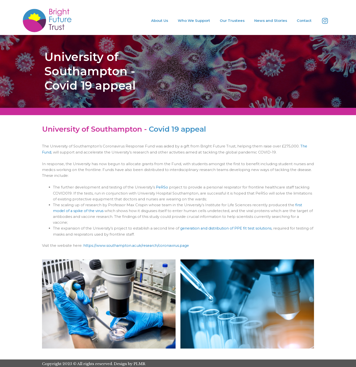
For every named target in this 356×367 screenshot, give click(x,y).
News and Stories (270, 20)
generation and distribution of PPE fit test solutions (226, 227)
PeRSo (162, 187)
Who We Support (194, 20)
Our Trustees (232, 20)
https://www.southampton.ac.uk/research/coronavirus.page (138, 245)
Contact (304, 20)
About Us (159, 20)
